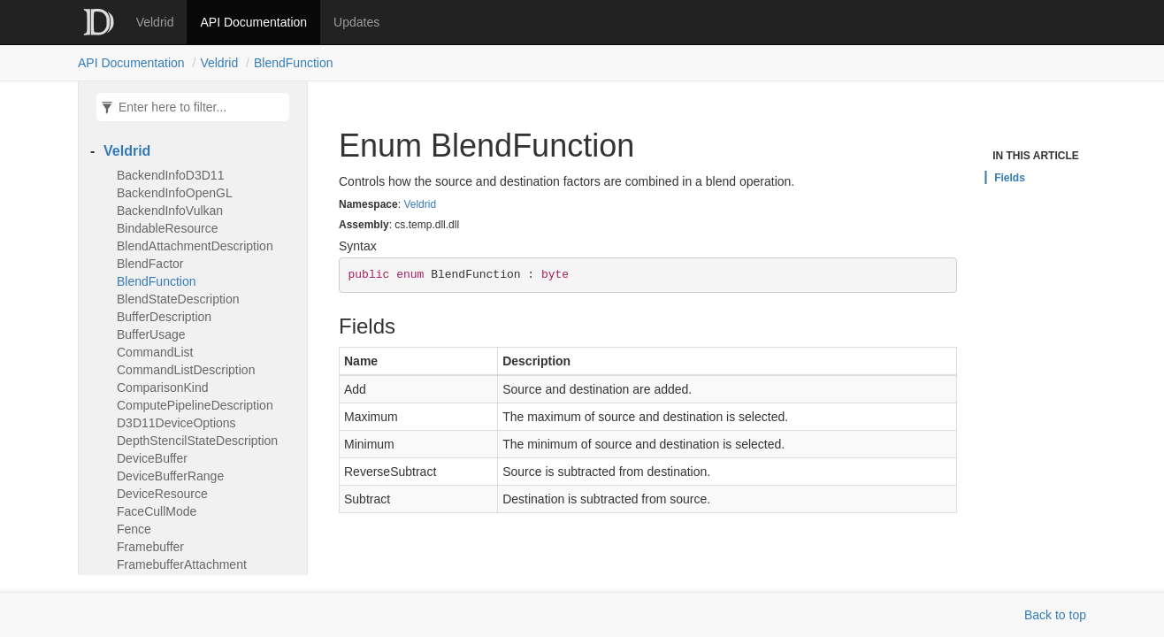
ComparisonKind (163, 387)
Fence (134, 529)
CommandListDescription (186, 370)
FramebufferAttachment (182, 564)
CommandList (155, 352)
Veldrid (155, 22)
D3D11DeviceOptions (176, 423)
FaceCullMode (156, 511)
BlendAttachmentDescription (195, 246)
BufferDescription (164, 317)
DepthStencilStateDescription (197, 441)
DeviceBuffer (152, 458)
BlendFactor (150, 264)
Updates (356, 22)
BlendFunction (293, 63)
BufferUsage (151, 334)
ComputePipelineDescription (195, 405)
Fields (1009, 178)
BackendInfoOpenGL (175, 193)
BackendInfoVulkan (170, 210)
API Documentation (253, 22)
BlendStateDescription (178, 299)
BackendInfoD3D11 (170, 175)
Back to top (1055, 615)
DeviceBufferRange (170, 476)
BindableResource (167, 228)
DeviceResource (162, 494)
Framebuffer (150, 547)
